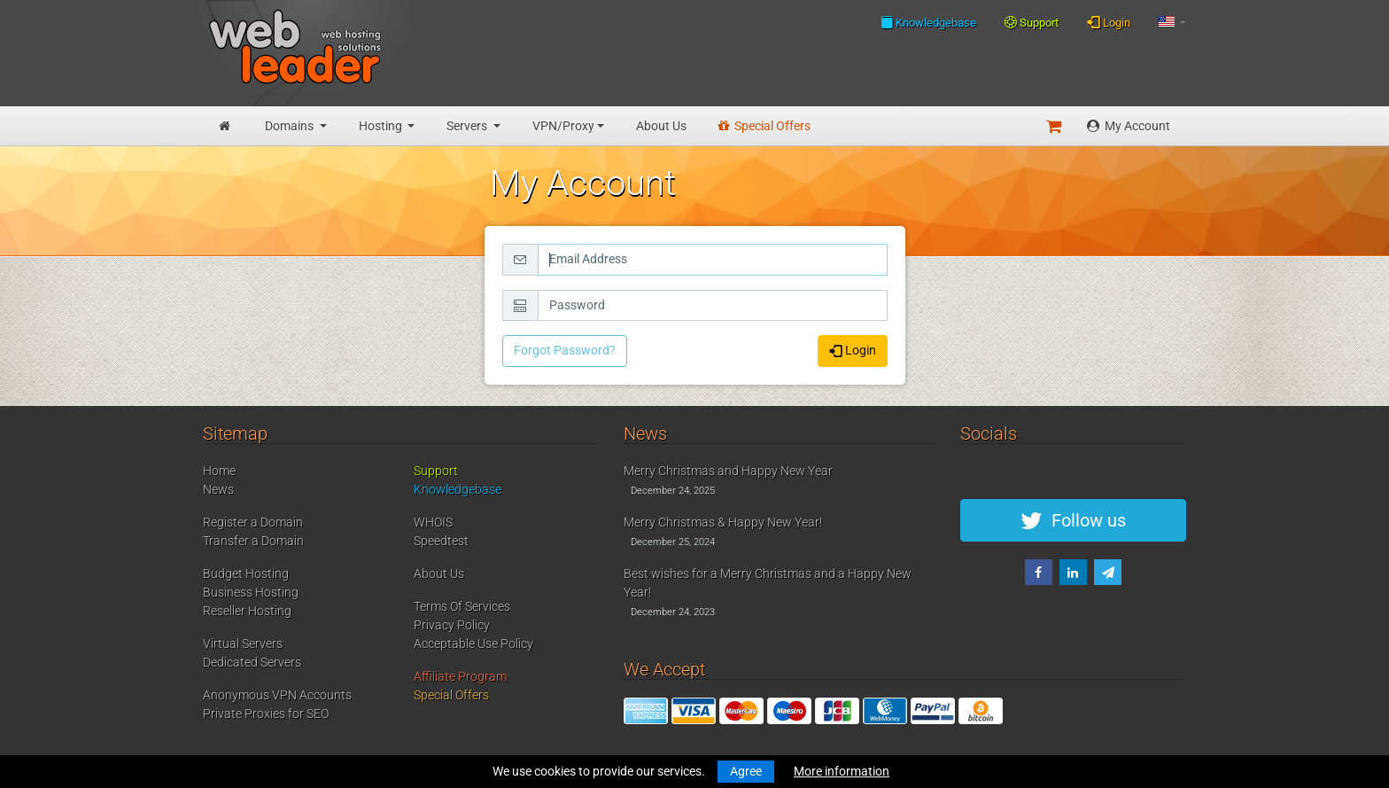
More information (841, 771)
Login (1108, 22)
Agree (746, 771)
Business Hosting (251, 592)
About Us (661, 126)
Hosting (382, 126)
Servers (468, 126)
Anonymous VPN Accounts (277, 695)
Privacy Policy (452, 625)
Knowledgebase (928, 22)
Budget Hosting (246, 573)
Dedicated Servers (252, 662)
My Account (1128, 126)
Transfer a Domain (253, 541)
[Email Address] (713, 260)
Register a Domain (253, 522)
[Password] (713, 306)
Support (1032, 22)
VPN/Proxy (563, 126)
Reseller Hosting (247, 611)
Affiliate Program (460, 676)
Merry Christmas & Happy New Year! (723, 522)
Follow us (1073, 520)
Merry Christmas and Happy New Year (728, 471)
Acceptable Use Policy (473, 643)
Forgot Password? (565, 350)
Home (219, 471)
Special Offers (764, 126)
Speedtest (441, 541)
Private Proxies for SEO (266, 713)
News (218, 489)
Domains (290, 126)
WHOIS (433, 522)
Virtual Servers (243, 643)
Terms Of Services (462, 606)
